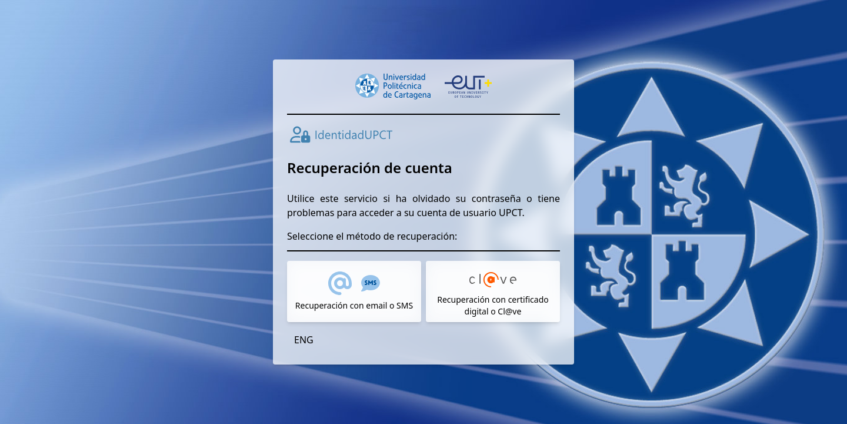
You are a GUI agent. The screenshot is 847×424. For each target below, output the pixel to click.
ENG (304, 339)
